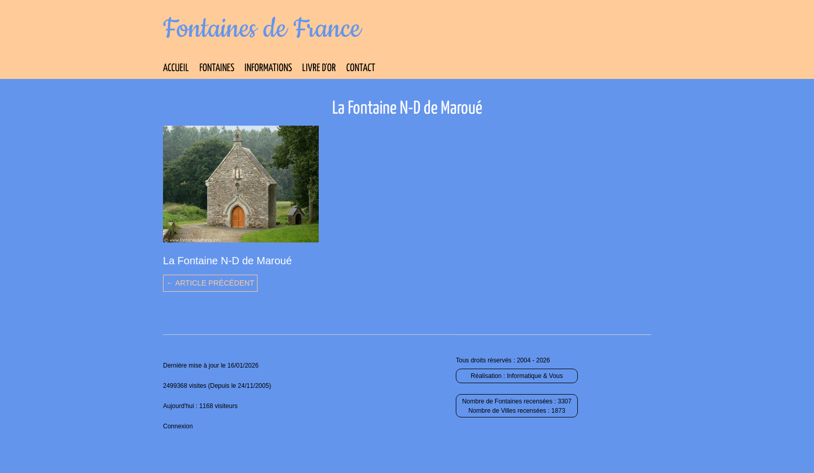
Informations (268, 68)
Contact (360, 68)
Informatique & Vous (535, 376)
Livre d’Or (319, 68)
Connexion (178, 426)
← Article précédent (210, 283)
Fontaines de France (262, 29)
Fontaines (216, 68)
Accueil (176, 68)
